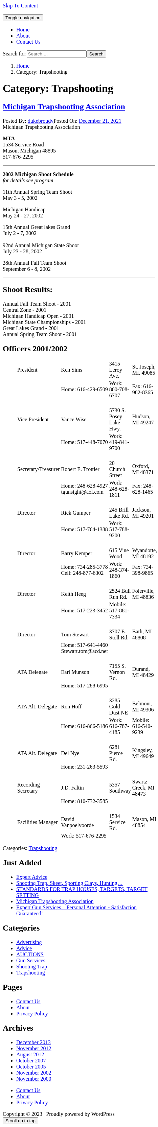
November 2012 (33, 1048)
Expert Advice (31, 877)
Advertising (29, 942)
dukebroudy (40, 121)
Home (22, 29)
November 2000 (33, 1079)
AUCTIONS (30, 954)
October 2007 (31, 1060)
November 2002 (33, 1073)
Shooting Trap (31, 966)
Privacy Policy (32, 1013)
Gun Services (30, 960)
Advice (24, 948)
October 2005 (31, 1067)
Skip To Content (20, 5)
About (23, 36)
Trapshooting (43, 848)
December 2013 (33, 1042)
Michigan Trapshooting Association (64, 106)
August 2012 (30, 1054)
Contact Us (28, 42)
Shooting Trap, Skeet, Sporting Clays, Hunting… (69, 883)
